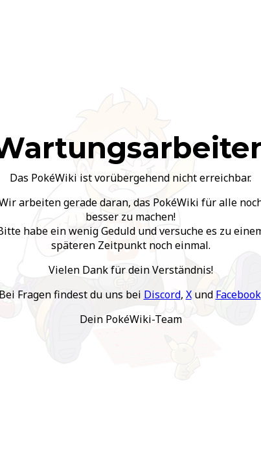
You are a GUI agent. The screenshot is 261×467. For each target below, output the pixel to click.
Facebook (238, 294)
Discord (162, 294)
